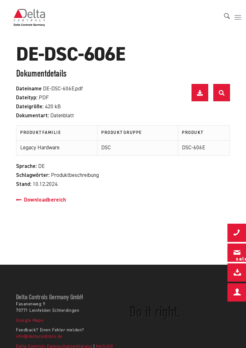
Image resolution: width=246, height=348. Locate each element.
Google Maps (30, 320)
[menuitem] (223, 17)
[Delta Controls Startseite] (29, 17)
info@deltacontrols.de (39, 336)
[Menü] (237, 17)
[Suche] (223, 17)
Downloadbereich (41, 200)
